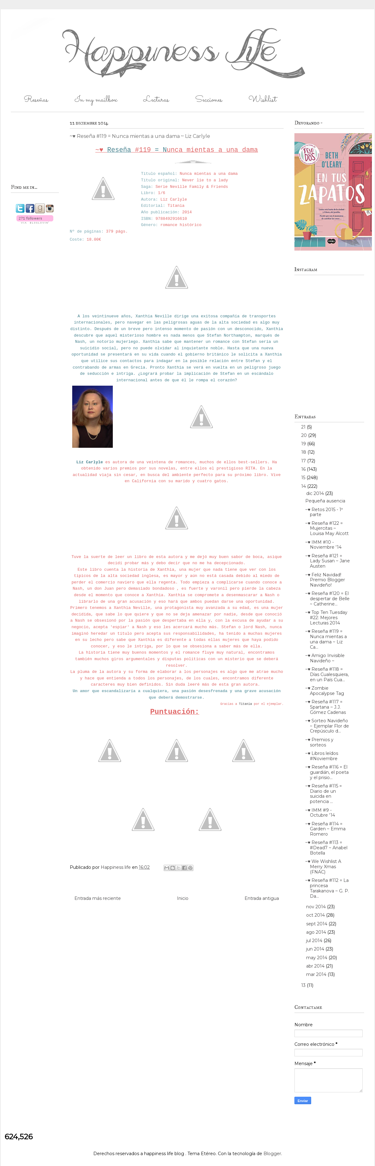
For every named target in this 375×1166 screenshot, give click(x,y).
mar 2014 (317, 974)
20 (304, 435)
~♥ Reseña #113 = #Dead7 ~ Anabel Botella (326, 848)
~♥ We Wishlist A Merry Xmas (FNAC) (323, 867)
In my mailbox (95, 99)
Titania (245, 704)
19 (304, 444)
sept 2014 (317, 924)
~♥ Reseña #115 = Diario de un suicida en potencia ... (323, 793)
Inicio (182, 898)
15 (304, 477)
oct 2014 (316, 915)
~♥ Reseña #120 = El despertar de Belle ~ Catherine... (327, 599)
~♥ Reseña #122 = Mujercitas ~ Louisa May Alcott (327, 528)
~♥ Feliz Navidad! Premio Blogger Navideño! (325, 580)
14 (304, 486)
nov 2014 (316, 907)
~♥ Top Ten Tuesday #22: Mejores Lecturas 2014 (326, 618)
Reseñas (36, 99)
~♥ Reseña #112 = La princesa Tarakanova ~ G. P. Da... (327, 888)
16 (304, 469)
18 (304, 452)
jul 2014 (315, 940)
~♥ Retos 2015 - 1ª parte (324, 512)
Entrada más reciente (97, 898)
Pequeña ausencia (325, 501)
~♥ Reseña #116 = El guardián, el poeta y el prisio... (327, 772)
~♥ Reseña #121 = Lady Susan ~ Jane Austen (327, 561)
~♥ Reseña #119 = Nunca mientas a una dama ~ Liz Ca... (326, 639)
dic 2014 (315, 493)
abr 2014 (316, 966)
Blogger (272, 1153)
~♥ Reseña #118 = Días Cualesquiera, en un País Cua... (327, 674)
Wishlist (262, 99)
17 (304, 461)
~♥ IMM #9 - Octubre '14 (320, 812)
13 (304, 985)
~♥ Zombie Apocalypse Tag (324, 690)
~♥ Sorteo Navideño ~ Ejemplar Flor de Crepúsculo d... (327, 726)
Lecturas (156, 99)
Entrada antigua (262, 898)
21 (304, 427)
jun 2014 (315, 949)
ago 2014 (316, 932)
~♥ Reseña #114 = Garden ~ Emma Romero (325, 829)
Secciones (208, 99)
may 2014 (317, 957)
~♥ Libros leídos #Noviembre (321, 756)
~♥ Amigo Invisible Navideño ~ (325, 658)
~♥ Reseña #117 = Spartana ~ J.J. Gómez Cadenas (325, 707)
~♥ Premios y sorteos (319, 742)
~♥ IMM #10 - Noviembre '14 (323, 544)
